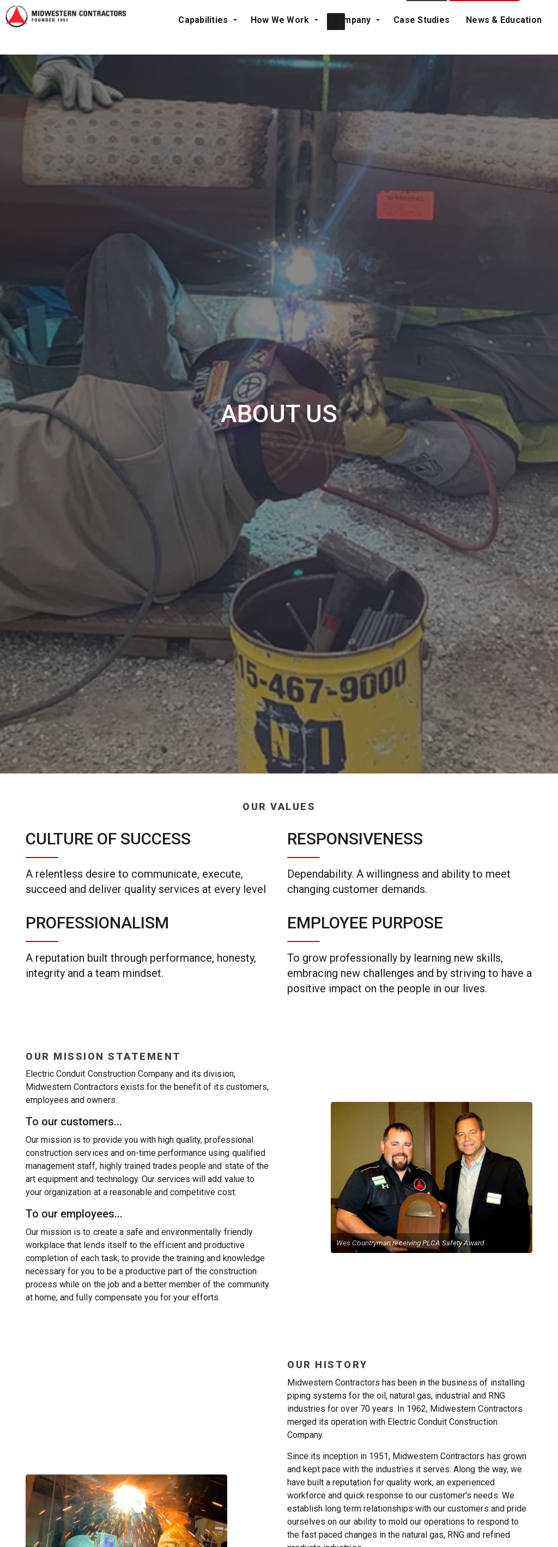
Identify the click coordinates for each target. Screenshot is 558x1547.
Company (174, 68)
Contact (427, 41)
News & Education (323, 68)
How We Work (106, 68)
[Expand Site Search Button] (539, 40)
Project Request (484, 41)
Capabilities (33, 68)
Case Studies (241, 68)
